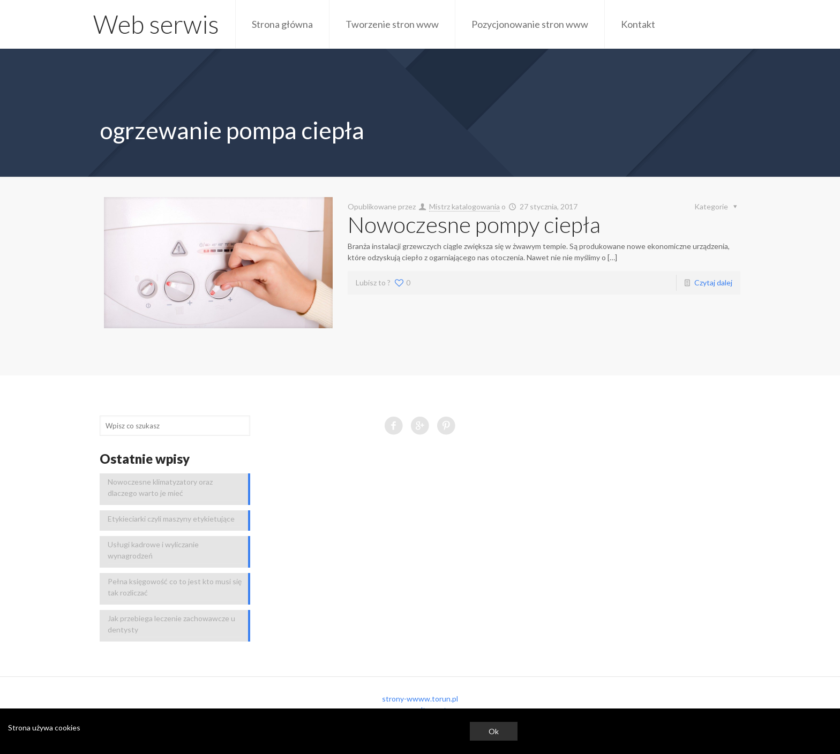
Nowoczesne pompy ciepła (474, 224)
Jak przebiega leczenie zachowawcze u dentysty (171, 624)
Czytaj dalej (713, 282)
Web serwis (156, 24)
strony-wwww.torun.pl (420, 698)
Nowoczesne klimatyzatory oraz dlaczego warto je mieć (160, 487)
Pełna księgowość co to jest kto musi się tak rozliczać (175, 587)
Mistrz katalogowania (464, 206)
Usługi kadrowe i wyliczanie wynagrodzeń (153, 550)
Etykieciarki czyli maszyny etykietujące (171, 518)
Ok (494, 731)
